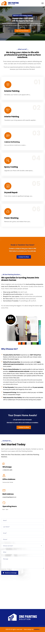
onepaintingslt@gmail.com (9, 497)
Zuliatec (36, 629)
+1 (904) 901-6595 (7, 470)
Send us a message (10, 573)
